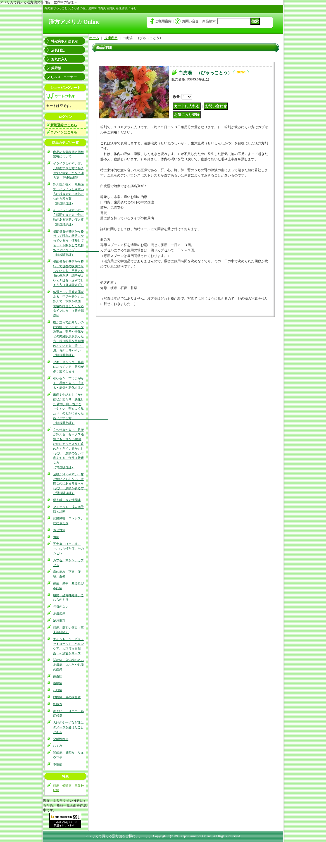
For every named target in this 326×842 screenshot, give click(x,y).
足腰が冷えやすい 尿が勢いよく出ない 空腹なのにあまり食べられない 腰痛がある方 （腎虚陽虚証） (70, 484)
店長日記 (58, 50)
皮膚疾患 (59, 613)
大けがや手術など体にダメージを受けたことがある (68, 727)
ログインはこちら (63, 132)
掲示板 (56, 68)
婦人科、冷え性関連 (67, 500)
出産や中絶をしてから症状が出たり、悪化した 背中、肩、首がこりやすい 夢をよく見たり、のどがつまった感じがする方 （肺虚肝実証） (80, 408)
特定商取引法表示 (64, 41)
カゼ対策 (59, 530)
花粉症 (57, 690)
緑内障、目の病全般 (67, 697)
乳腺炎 (57, 704)
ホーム (94, 38)
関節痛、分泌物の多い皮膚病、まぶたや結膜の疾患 (68, 664)
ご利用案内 (163, 21)
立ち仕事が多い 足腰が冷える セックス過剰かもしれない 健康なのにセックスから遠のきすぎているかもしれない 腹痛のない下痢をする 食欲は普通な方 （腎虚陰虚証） (68, 448)
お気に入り (59, 59)
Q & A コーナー (64, 77)
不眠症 (57, 764)
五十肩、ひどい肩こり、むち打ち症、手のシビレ (68, 548)
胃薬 (56, 537)
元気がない (60, 606)
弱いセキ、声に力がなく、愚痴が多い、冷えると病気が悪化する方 (70, 383)
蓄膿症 (57, 683)
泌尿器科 (59, 620)
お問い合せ (190, 21)
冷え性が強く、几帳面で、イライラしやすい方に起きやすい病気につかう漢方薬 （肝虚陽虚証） (71, 194)
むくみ (57, 745)
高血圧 (57, 676)
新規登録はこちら (63, 125)
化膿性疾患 (60, 739)
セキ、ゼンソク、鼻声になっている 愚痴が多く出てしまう (68, 366)
